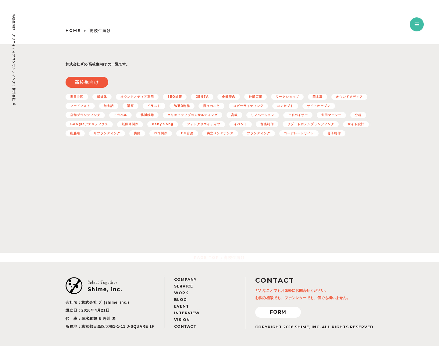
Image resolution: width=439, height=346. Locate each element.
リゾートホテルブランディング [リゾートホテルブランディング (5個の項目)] (310, 124)
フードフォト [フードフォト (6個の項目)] (80, 106)
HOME (73, 30)
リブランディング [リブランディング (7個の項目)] (107, 133)
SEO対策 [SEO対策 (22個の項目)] (174, 97)
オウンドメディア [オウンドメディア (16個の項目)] (349, 97)
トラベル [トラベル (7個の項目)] (120, 115)
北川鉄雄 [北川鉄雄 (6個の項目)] (147, 115)
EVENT (181, 306)
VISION (182, 319)
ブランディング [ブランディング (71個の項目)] (258, 133)
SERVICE (183, 286)
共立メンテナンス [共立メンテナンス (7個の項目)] (220, 133)
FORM (278, 312)
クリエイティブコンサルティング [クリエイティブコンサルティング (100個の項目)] (192, 115)
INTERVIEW (187, 313)
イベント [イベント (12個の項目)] (240, 124)
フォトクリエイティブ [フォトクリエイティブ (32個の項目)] (203, 124)
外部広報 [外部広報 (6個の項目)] (255, 97)
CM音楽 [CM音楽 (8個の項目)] (187, 133)
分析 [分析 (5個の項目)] (358, 115)
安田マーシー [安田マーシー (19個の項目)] (331, 115)
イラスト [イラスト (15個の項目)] (154, 106)
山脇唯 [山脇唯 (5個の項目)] (75, 133)
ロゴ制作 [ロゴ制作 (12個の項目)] (160, 133)
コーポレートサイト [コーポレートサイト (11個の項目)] (299, 133)
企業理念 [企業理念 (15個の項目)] (228, 97)
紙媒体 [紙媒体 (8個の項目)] (102, 97)
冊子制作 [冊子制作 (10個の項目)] (334, 133)
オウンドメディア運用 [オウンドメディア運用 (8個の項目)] (137, 97)
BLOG (180, 299)
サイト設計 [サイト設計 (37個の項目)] (356, 124)
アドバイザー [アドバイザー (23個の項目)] (298, 115)
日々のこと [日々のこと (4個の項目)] (211, 106)
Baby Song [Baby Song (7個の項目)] (162, 124)
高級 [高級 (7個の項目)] (234, 115)
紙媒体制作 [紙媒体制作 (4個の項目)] (130, 124)
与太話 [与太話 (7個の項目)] (109, 106)
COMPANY (185, 279)
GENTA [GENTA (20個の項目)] (202, 97)
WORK (181, 293)
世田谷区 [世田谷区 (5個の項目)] (77, 97)
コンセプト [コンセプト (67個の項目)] (285, 106)
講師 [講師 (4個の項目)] (137, 133)
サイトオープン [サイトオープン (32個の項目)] (318, 106)
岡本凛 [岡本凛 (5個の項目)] (317, 97)
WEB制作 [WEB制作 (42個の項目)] (182, 106)
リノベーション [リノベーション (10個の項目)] (262, 115)
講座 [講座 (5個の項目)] (130, 106)
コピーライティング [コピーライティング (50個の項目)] (248, 106)
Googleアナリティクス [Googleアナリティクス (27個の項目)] (89, 124)
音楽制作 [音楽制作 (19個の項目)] (267, 124)
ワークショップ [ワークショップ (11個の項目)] (287, 97)
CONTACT (185, 326)
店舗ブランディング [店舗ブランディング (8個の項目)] (85, 115)
